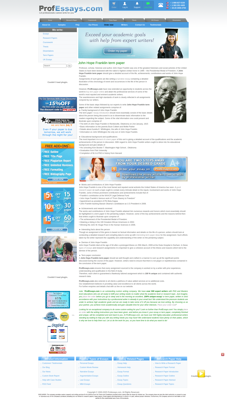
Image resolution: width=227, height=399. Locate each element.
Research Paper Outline (165, 376)
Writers (124, 25)
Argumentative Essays (89, 376)
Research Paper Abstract (165, 380)
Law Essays (85, 380)
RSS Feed (46, 384)
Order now (108, 25)
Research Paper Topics (164, 384)
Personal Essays (87, 363)
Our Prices (93, 25)
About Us (46, 25)
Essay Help (122, 363)
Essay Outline (123, 376)
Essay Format (123, 372)
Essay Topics (122, 380)
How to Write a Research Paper (168, 363)
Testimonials (155, 25)
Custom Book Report (50, 376)
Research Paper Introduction (167, 372)
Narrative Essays (87, 372)
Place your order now (167, 305)
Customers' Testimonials (52, 363)
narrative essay (123, 79)
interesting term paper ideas (148, 235)
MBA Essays (85, 384)
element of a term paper (106, 139)
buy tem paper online (95, 92)
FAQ (77, 25)
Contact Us (140, 25)
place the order (89, 297)
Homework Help (124, 367)
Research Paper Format (165, 367)
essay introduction (101, 113)
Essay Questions (124, 384)
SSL (73, 315)
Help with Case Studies (51, 380)
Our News (46, 372)
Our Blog (46, 367)
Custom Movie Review (89, 367)
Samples (61, 25)
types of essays (85, 248)
